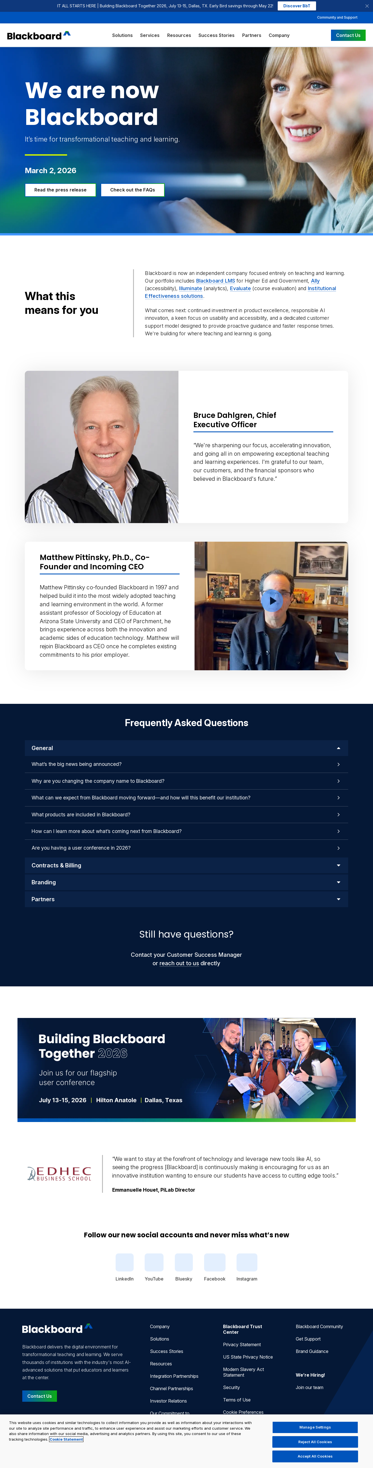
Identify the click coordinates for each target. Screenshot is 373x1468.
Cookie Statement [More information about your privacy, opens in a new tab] (66, 1439)
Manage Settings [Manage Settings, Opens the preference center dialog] (315, 1427)
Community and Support (337, 17)
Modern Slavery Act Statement (243, 1372)
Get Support (308, 1339)
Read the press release (60, 190)
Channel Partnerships (171, 1388)
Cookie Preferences (243, 1412)
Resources (179, 35)
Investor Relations (168, 1401)
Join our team (309, 1387)
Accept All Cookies (315, 1456)
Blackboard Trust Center (242, 1329)
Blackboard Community (319, 1326)
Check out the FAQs (132, 190)
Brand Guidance (312, 1351)
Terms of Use (237, 1400)
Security (231, 1387)
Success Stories (216, 35)
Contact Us (348, 35)
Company (279, 35)
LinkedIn (125, 1267)
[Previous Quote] (12, 1173)
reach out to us (179, 963)
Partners (251, 35)
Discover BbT (296, 5)
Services (150, 35)
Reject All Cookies (315, 1442)
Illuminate (190, 288)
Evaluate (240, 288)
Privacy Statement (242, 1344)
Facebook (215, 1267)
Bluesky (184, 1267)
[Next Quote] (360, 1173)
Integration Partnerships (174, 1376)
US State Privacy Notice (248, 1357)
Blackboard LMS (215, 281)
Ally (315, 281)
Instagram (247, 1267)
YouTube (154, 1267)
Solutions (122, 35)
